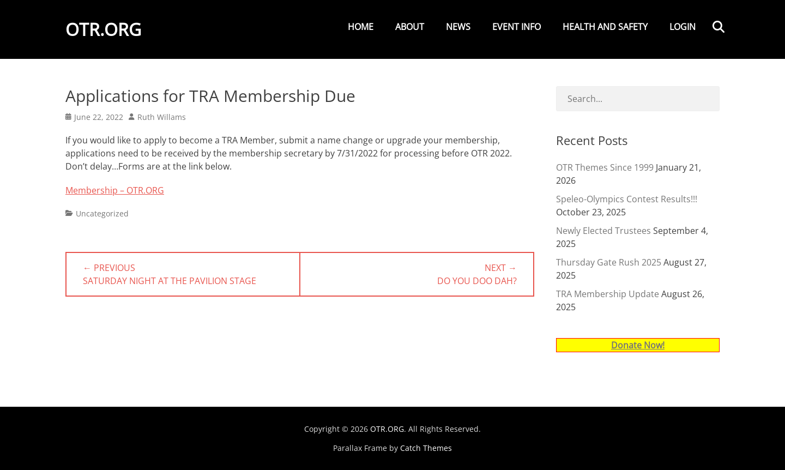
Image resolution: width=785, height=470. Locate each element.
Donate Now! (638, 345)
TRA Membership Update (607, 294)
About (409, 27)
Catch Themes (426, 448)
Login (682, 27)
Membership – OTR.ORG (114, 190)
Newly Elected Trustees (603, 231)
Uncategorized (102, 213)
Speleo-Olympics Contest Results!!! (626, 199)
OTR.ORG (103, 29)
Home (360, 27)
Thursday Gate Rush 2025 (608, 262)
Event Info (516, 27)
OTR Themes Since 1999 (605, 167)
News (458, 27)
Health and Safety (605, 27)
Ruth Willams (161, 117)
